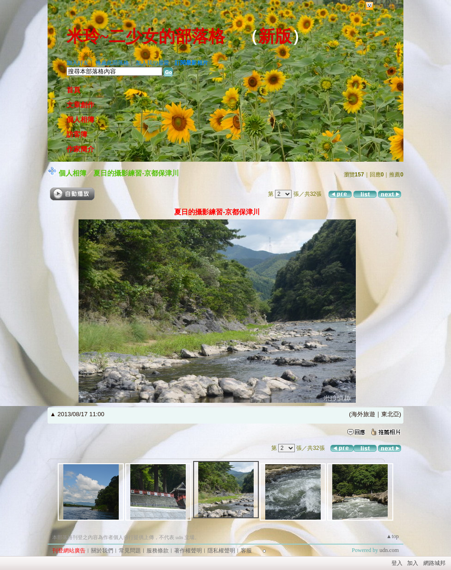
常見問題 (130, 550)
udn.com (389, 550)
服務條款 (157, 550)
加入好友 (78, 63)
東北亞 (390, 414)
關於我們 (102, 550)
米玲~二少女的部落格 (146, 36)
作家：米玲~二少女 (90, 54)
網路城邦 (387, 6)
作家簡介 (80, 149)
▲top (392, 536)
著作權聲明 (188, 550)
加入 (412, 563)
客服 (246, 550)
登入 (396, 563)
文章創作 (80, 105)
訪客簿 (77, 134)
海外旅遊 (363, 414)
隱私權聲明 (221, 550)
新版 (275, 36)
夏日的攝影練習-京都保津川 (136, 173)
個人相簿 (80, 119)
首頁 (73, 90)
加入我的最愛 (152, 63)
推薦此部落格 (112, 63)
